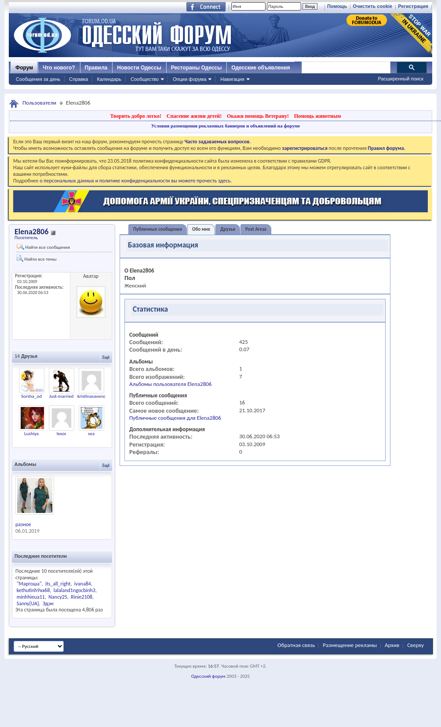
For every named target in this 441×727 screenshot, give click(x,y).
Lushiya (31, 433)
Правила (96, 68)
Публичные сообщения (157, 229)
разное (23, 524)
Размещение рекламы (350, 645)
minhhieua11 (31, 597)
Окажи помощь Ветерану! (258, 116)
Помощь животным (317, 116)
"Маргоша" (29, 584)
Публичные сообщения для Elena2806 (175, 417)
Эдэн (48, 603)
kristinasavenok (92, 396)
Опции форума (189, 79)
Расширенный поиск (400, 78)
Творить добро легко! (135, 116)
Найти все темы (36, 258)
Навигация (232, 79)
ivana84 (82, 584)
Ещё (105, 357)
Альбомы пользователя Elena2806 (170, 384)
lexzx (61, 433)
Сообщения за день (38, 79)
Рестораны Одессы (196, 68)
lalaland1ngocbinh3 (74, 590)
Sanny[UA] (28, 603)
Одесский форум (208, 676)
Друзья (227, 229)
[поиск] (345, 67)
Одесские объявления (260, 68)
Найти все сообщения (43, 247)
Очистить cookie (372, 6)
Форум (24, 68)
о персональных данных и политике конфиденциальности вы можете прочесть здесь (135, 181)
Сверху (415, 645)
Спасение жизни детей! (194, 116)
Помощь (337, 6)
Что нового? (59, 68)
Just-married (61, 396)
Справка (78, 79)
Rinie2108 (81, 597)
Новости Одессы (139, 68)
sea (91, 433)
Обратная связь (296, 645)
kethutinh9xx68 (33, 590)
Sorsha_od (31, 396)
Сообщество (145, 79)
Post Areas (255, 229)
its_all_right (57, 584)
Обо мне (201, 229)
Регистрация (413, 6)
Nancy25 (57, 597)
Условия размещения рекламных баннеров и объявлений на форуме (225, 125)
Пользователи (39, 102)
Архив (392, 645)
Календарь (109, 79)
